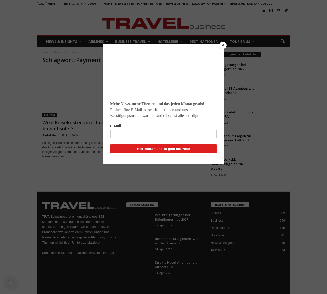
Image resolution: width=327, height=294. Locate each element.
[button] (11, 283)
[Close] (223, 45)
